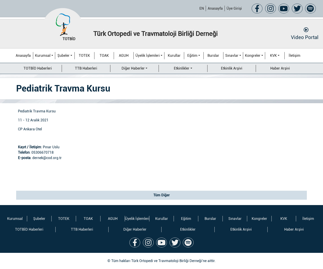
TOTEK (84, 55)
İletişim (294, 55)
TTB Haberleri (86, 68)
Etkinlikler (181, 68)
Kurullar (174, 55)
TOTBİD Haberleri (38, 68)
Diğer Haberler (133, 68)
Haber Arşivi (280, 68)
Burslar (213, 55)
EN (201, 8)
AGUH (124, 55)
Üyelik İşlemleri (147, 55)
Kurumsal (42, 55)
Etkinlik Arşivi (231, 68)
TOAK (104, 55)
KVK (273, 55)
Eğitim (192, 55)
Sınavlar (231, 55)
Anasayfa (215, 8)
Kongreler (252, 55)
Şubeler (63, 55)
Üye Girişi (234, 8)
